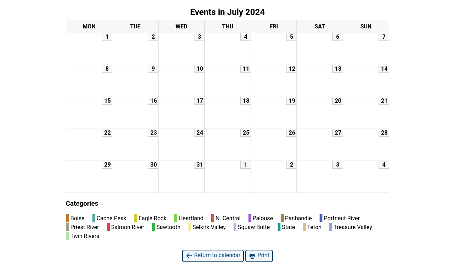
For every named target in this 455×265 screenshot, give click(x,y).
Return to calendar (213, 255)
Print (259, 255)
